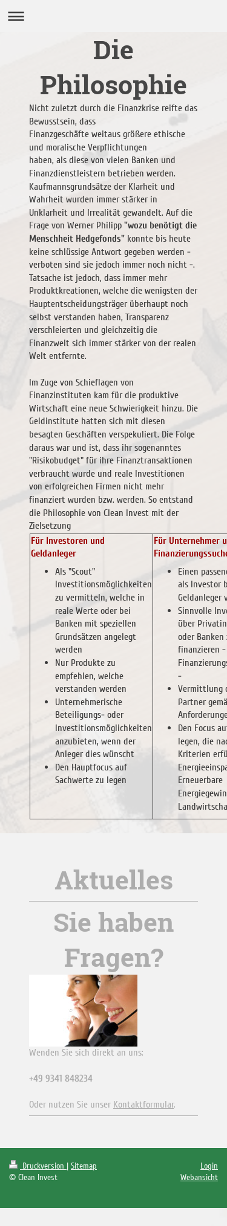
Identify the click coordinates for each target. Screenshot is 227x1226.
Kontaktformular (143, 1105)
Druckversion (38, 1166)
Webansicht (199, 1177)
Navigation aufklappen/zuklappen (113, 16)
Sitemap (84, 1166)
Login (209, 1166)
